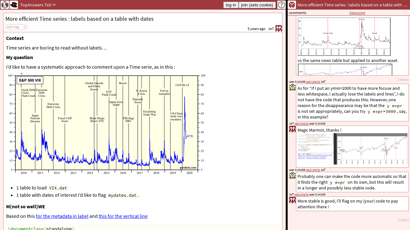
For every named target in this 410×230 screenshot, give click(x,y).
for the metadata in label (62, 216)
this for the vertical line (123, 216)
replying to (301, 194)
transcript (357, 12)
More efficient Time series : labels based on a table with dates (79, 18)
